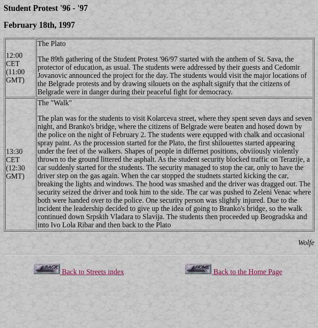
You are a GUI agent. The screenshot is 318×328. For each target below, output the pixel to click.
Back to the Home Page (233, 272)
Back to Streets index (79, 272)
